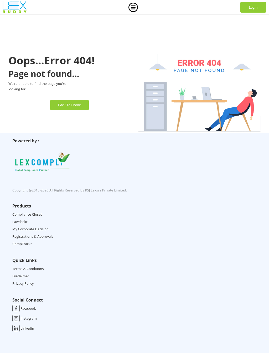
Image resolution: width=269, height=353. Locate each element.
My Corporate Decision (30, 229)
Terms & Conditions (28, 268)
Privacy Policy (23, 283)
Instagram (24, 318)
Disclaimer (20, 276)
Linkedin (23, 328)
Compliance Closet (27, 214)
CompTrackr (22, 243)
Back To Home (69, 104)
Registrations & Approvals (32, 236)
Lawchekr (20, 221)
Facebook (24, 308)
